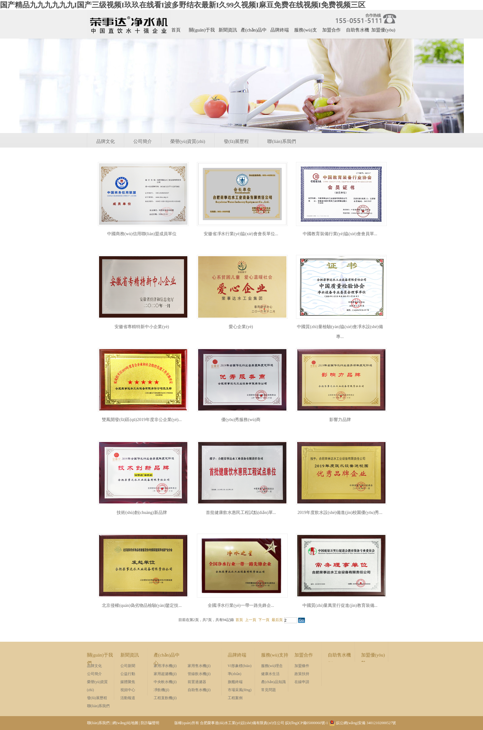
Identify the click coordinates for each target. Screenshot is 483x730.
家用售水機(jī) (199, 666)
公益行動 (127, 674)
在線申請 (301, 682)
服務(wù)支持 (305, 31)
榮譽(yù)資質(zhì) (187, 141)
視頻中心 (127, 690)
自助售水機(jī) (357, 31)
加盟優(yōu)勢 (383, 31)
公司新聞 (127, 666)
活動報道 (127, 698)
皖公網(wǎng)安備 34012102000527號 (362, 723)
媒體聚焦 (127, 682)
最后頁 (277, 620)
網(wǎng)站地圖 (125, 723)
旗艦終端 (235, 682)
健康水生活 (270, 674)
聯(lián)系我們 (281, 141)
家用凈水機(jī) (165, 666)
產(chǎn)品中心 (254, 31)
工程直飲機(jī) (165, 698)
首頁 (176, 29)
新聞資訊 (228, 29)
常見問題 (268, 690)
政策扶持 (301, 674)
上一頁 (250, 620)
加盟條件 (301, 666)
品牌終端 (279, 29)
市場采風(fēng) (240, 690)
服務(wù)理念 (272, 666)
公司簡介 (142, 141)
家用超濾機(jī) (165, 674)
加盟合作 (331, 29)
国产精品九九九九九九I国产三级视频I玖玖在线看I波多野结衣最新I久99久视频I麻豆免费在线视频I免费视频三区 (182, 5)
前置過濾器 (197, 682)
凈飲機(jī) (161, 690)
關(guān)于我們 (202, 31)
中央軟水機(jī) (165, 682)
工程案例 (235, 698)
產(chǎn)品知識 (273, 682)
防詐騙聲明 (150, 723)
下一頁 (263, 620)
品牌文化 (105, 141)
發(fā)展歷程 (236, 141)
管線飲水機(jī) (199, 674)
